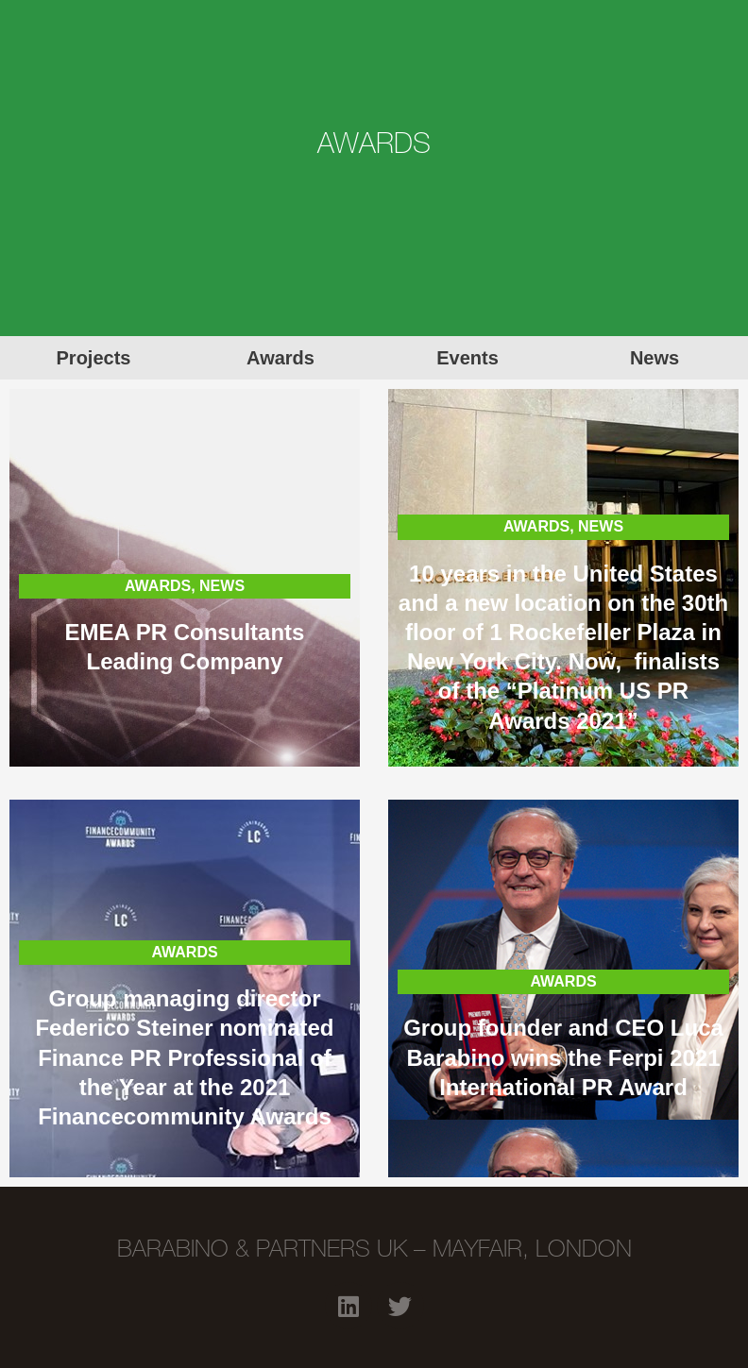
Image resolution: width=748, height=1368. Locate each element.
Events (467, 357)
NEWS (222, 586)
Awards (280, 357)
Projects (94, 357)
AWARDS (158, 586)
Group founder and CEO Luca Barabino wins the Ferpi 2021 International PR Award (563, 1057)
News (654, 357)
